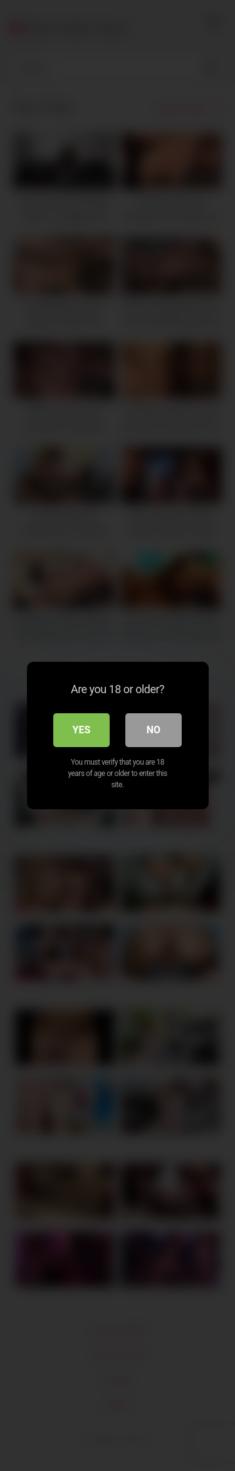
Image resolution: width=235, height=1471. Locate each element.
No (153, 730)
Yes (82, 730)
